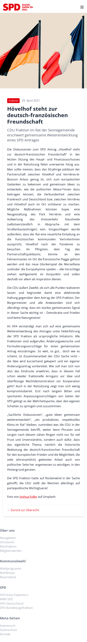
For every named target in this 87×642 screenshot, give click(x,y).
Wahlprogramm (10, 569)
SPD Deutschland (11, 603)
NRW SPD (6, 599)
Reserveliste (8, 577)
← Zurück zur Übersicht (23, 510)
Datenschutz (8, 630)
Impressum (7, 626)
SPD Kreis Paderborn (14, 595)
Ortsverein (7, 542)
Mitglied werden (11, 551)
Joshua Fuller (28, 497)
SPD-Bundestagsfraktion (16, 608)
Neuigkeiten (8, 538)
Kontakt (5, 634)
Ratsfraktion (8, 546)
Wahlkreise (7, 573)
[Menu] (82, 7)
